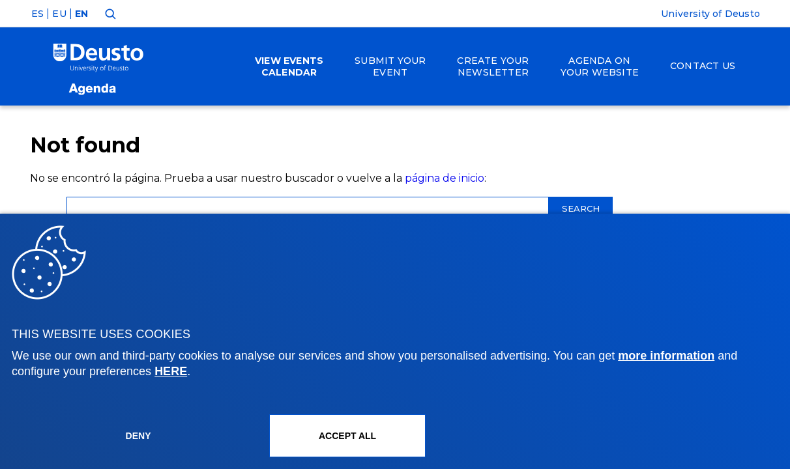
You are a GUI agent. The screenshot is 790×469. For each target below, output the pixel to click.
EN (81, 14)
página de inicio (444, 178)
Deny (138, 436)
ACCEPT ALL (347, 436)
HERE (170, 371)
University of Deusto (710, 14)
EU (59, 14)
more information (666, 355)
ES (37, 14)
